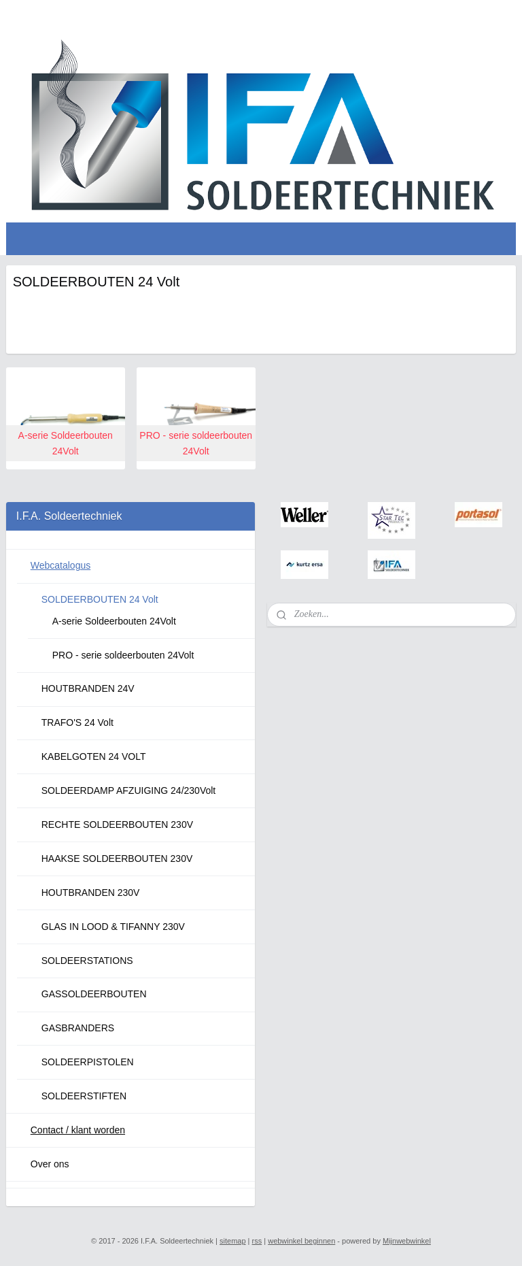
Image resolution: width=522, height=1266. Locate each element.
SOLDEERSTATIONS (87, 960)
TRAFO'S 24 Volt (77, 722)
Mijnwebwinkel (407, 1241)
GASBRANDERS (77, 1027)
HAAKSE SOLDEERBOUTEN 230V (117, 858)
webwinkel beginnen (301, 1241)
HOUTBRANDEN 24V (88, 688)
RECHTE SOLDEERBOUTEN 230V (117, 824)
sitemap (233, 1241)
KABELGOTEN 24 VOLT (93, 756)
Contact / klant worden (78, 1130)
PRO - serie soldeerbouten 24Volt (123, 655)
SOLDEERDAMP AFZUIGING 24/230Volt (128, 790)
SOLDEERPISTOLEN (87, 1061)
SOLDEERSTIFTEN (83, 1095)
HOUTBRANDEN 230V (90, 892)
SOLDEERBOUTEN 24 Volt (99, 599)
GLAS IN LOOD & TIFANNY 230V (113, 926)
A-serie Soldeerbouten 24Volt (114, 621)
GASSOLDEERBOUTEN (94, 993)
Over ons (50, 1164)
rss (257, 1241)
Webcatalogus (60, 565)
